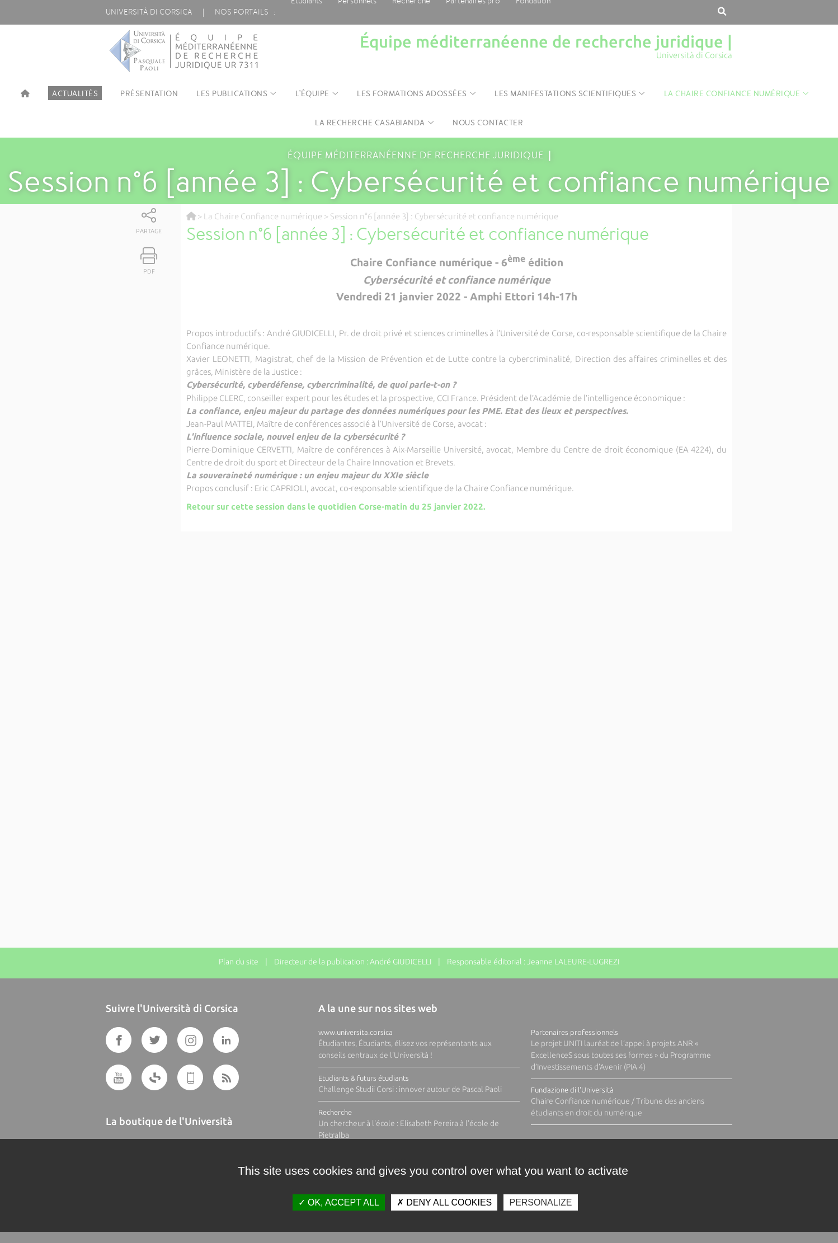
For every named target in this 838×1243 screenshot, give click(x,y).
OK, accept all (338, 1202)
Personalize (540, 1202)
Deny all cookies (444, 1202)
